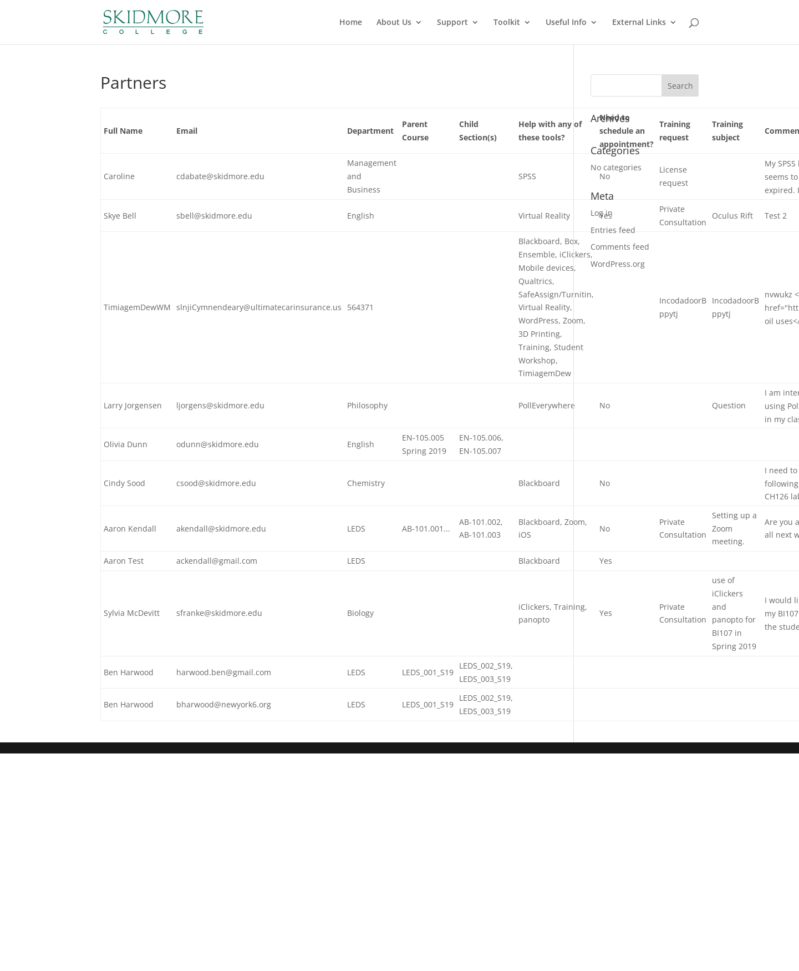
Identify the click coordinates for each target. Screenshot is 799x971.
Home (350, 22)
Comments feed (620, 246)
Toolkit (506, 22)
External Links (639, 22)
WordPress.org (618, 264)
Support (452, 22)
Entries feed (613, 230)
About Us (393, 22)
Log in (602, 213)
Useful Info (566, 22)
